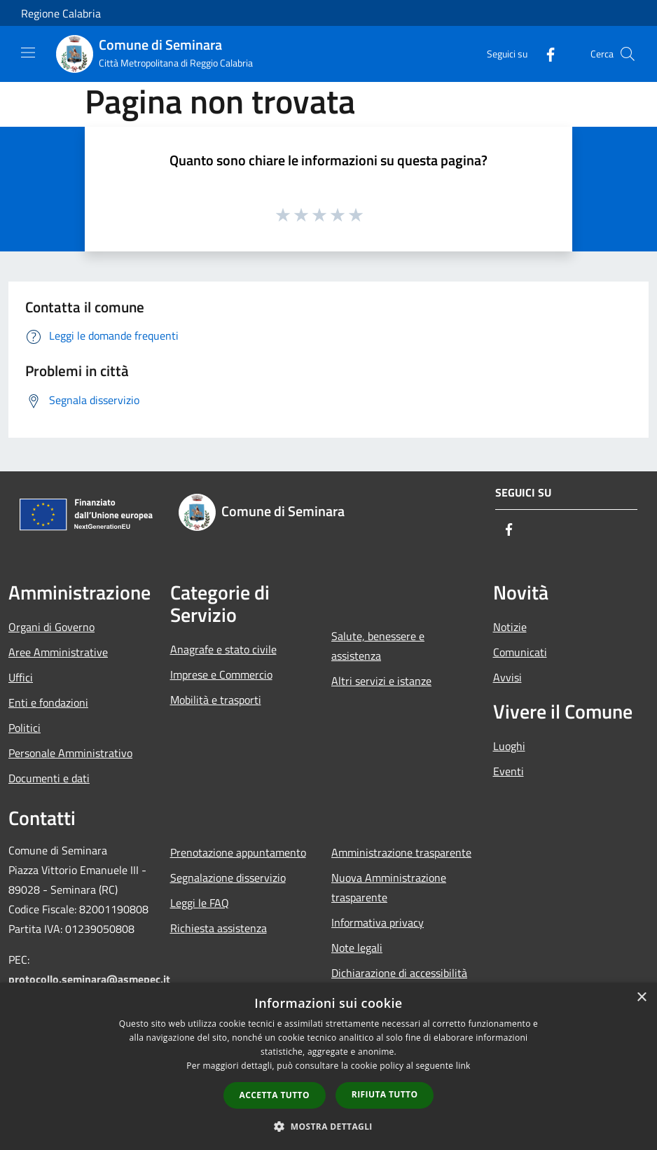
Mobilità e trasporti (215, 699)
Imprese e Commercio (221, 674)
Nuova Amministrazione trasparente (388, 887)
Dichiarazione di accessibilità (399, 972)
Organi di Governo (51, 626)
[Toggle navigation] (28, 52)
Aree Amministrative (58, 652)
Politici (24, 727)
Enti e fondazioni (48, 702)
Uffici (20, 677)
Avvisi (507, 677)
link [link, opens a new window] (463, 1066)
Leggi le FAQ (199, 902)
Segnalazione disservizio (228, 877)
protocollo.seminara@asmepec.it (89, 979)
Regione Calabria (61, 13)
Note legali (356, 947)
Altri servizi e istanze (381, 680)
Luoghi (509, 745)
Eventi (508, 771)
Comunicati (520, 652)
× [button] (641, 997)
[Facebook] (545, 53)
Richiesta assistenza (218, 928)
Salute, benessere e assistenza (377, 646)
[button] (328, 1126)
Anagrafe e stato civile (223, 649)
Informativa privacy (377, 922)
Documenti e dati (49, 778)
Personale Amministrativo (70, 752)
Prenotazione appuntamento (238, 852)
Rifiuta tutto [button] (385, 1094)
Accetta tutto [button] (275, 1095)
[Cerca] (627, 54)
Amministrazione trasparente (401, 852)
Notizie (510, 626)
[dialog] (328, 1066)
